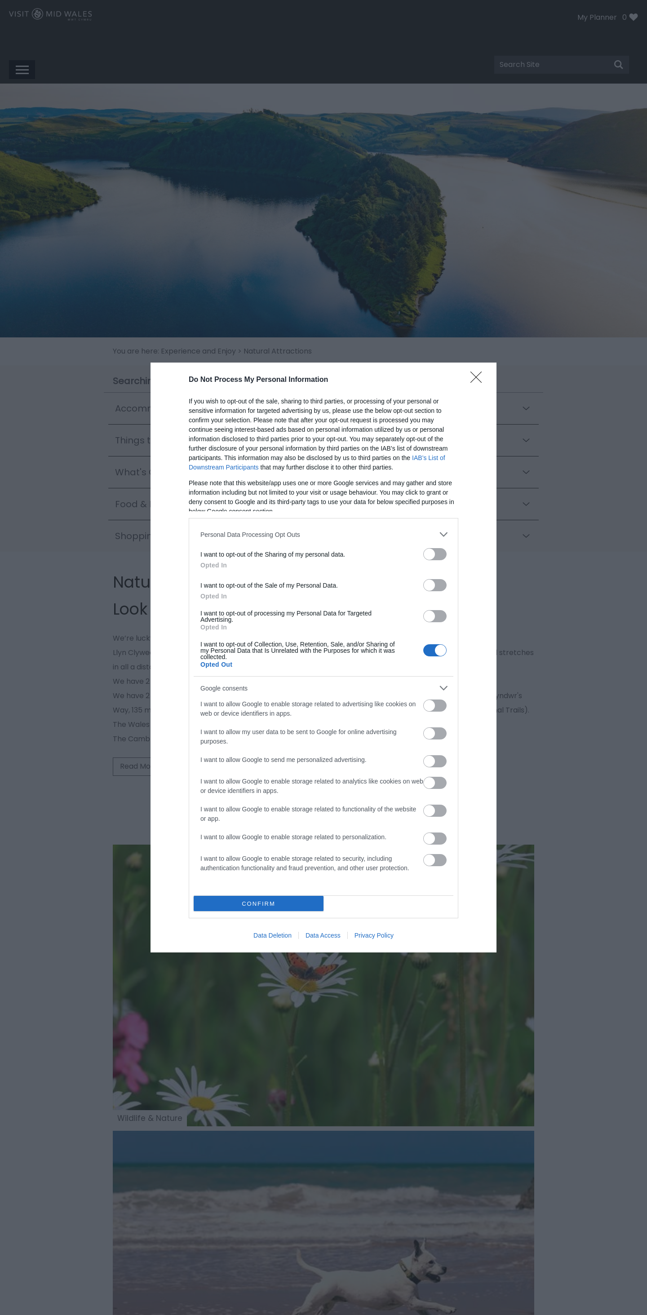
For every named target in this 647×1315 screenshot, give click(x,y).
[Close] (478, 380)
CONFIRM (258, 903)
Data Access (323, 935)
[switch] (435, 554)
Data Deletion (272, 935)
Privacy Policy (374, 935)
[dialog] (323, 657)
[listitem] (323, 534)
